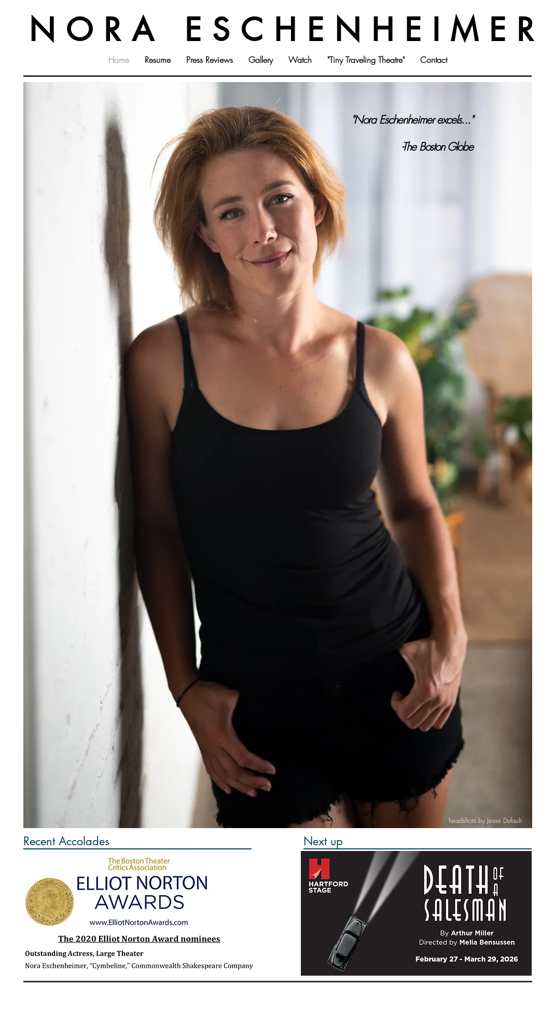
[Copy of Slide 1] (265, 593)
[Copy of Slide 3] (300, 593)
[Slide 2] (277, 593)
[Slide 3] (288, 593)
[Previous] (40, 348)
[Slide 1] (253, 593)
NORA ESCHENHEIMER (287, 29)
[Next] (512, 348)
